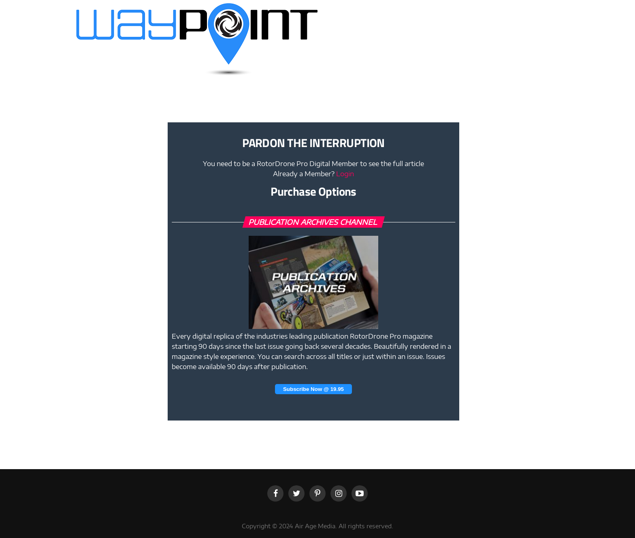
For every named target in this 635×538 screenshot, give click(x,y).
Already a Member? (313, 174)
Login (345, 174)
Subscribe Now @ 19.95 (313, 389)
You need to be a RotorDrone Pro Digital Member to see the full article (313, 164)
